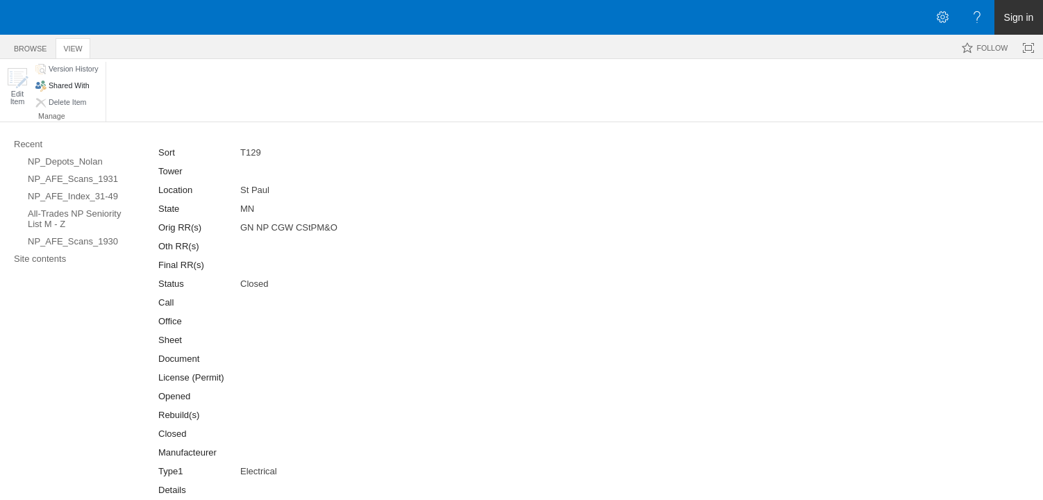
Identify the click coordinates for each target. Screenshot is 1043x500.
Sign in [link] (1019, 17)
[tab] (30, 46)
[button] (17, 86)
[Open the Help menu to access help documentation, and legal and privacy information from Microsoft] (977, 17)
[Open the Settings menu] (942, 17)
